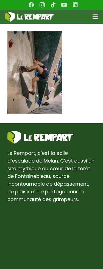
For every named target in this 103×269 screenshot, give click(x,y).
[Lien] (29, 17)
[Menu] (95, 17)
